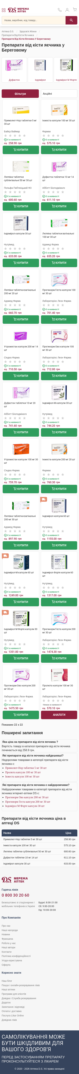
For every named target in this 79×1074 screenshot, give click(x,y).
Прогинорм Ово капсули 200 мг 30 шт (27, 797)
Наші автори (8, 947)
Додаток (6, 1002)
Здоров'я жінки (27, 31)
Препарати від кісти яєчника (18, 35)
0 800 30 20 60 (15, 895)
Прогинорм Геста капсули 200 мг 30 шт (27, 801)
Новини (6, 934)
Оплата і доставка (12, 1011)
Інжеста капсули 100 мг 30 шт (22, 776)
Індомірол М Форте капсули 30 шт (25, 805)
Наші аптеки (8, 989)
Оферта (6, 964)
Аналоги (59, 714)
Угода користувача (12, 960)
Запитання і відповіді (13, 1007)
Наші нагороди (10, 930)
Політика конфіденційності (16, 956)
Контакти (6, 951)
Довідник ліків (9, 1020)
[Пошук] (71, 20)
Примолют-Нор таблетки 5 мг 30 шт (26, 767)
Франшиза (7, 938)
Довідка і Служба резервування (19, 998)
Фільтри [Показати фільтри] (20, 93)
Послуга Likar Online (13, 1015)
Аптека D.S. (8, 31)
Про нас (6, 925)
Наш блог (7, 981)
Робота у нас (9, 943)
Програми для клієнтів (14, 994)
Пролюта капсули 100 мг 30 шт (23, 772)
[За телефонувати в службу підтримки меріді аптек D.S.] (60, 11)
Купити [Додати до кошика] (20, 150)
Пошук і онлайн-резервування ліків (21, 985)
